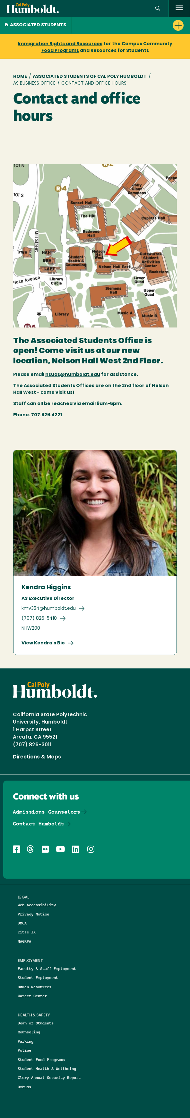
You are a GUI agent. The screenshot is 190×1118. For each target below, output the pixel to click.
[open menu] (179, 8)
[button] (157, 8)
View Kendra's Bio (43, 643)
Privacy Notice (33, 914)
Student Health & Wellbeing (47, 1068)
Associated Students (35, 25)
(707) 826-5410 (39, 618)
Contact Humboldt (38, 824)
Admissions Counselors (46, 812)
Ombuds (24, 1086)
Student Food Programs (41, 1059)
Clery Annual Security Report (49, 1077)
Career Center (32, 995)
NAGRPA (24, 941)
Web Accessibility (37, 904)
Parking (25, 1041)
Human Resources (34, 986)
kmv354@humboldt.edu (49, 608)
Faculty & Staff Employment (47, 968)
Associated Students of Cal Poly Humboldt (90, 76)
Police (24, 1050)
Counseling (29, 1032)
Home (20, 76)
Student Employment (38, 977)
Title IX (27, 932)
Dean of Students (36, 1023)
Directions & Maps (37, 757)
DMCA (22, 923)
